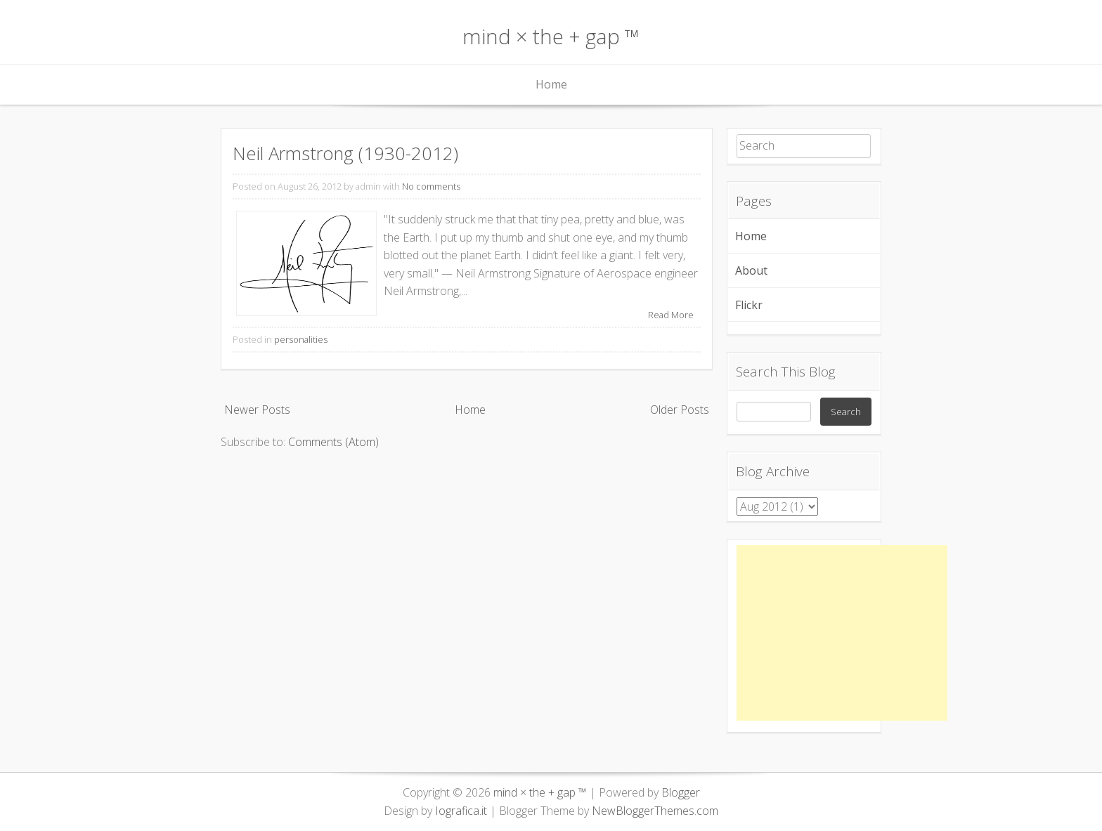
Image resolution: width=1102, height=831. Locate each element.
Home (551, 84)
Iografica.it (461, 810)
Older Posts (679, 409)
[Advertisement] (842, 633)
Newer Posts (257, 409)
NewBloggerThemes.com (655, 810)
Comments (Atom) (333, 442)
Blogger (680, 792)
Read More (671, 314)
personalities (301, 339)
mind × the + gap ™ (551, 36)
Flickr (749, 305)
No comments (431, 186)
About (751, 270)
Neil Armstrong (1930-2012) (345, 153)
